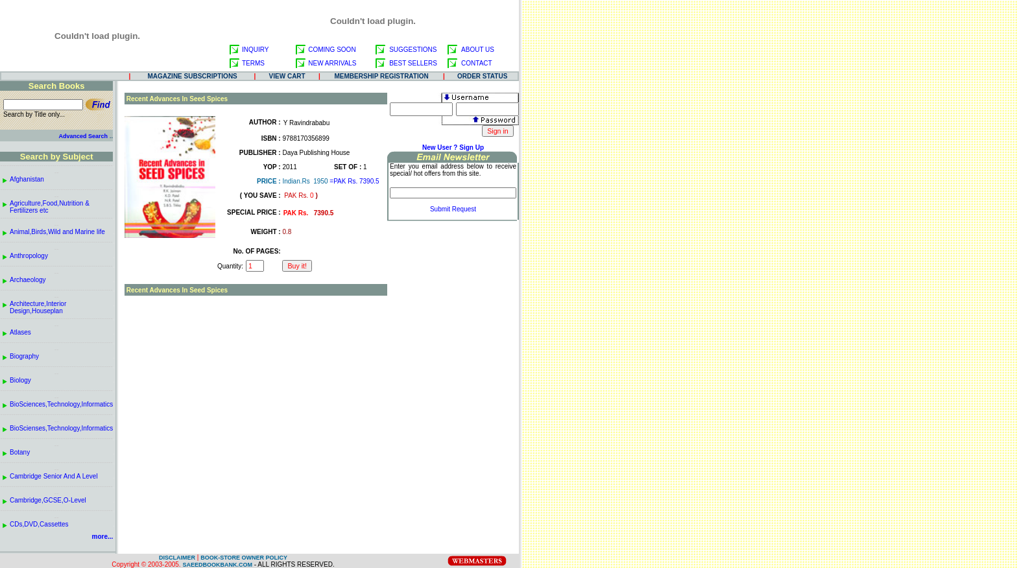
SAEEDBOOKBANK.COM (217, 565)
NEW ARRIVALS (332, 63)
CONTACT (476, 63)
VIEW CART (287, 76)
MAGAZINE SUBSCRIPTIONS (192, 76)
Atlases (20, 332)
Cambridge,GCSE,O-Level (48, 500)
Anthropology (29, 255)
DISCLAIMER (177, 557)
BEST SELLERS (413, 63)
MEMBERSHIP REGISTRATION (382, 76)
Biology (20, 380)
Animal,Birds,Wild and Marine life (57, 231)
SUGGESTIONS (413, 49)
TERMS (253, 63)
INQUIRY (255, 49)
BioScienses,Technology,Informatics (61, 428)
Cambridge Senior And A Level (54, 476)
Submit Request (453, 209)
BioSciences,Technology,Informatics (61, 404)
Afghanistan (27, 179)
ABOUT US (477, 49)
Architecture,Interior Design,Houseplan (38, 307)
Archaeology (28, 279)
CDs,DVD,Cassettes (39, 524)
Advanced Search (83, 136)
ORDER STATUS (482, 76)
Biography (24, 356)
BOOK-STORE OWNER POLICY (243, 557)
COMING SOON (331, 49)
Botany (20, 452)
